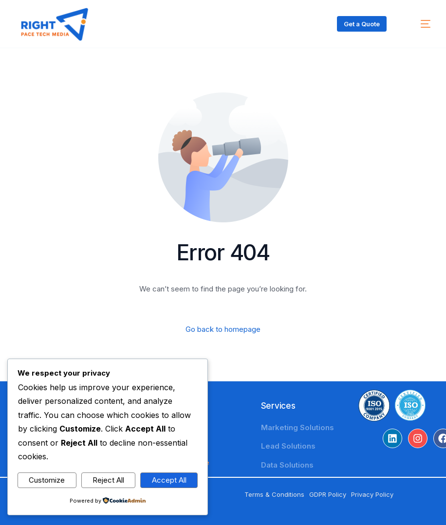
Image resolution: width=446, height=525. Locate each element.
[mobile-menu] (417, 24)
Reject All (108, 480)
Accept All (169, 480)
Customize (47, 480)
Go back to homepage (223, 329)
